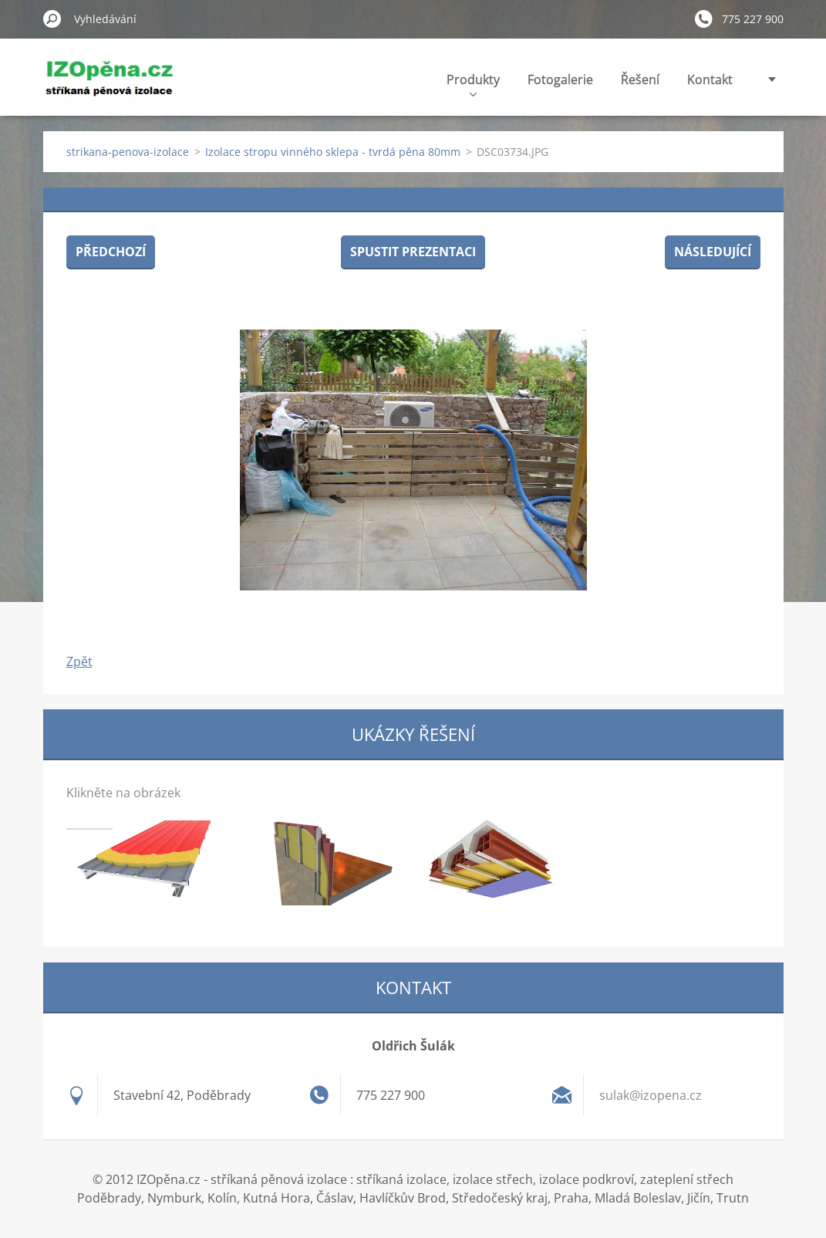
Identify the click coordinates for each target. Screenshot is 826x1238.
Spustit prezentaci (413, 251)
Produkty (473, 83)
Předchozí (111, 251)
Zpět (79, 661)
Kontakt (710, 79)
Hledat (52, 18)
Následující (712, 251)
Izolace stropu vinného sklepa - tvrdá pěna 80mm (332, 151)
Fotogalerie (560, 79)
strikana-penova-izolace (127, 151)
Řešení (640, 79)
